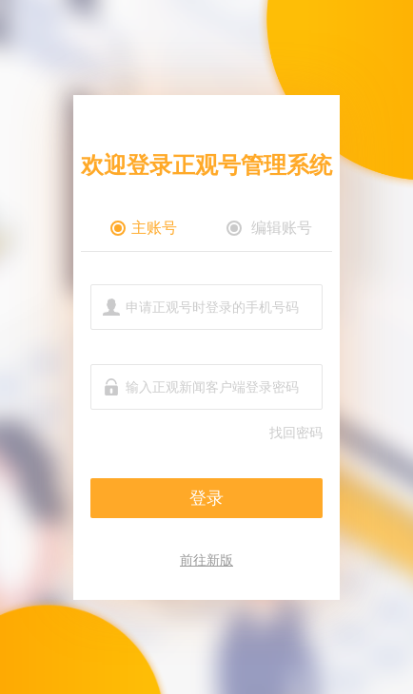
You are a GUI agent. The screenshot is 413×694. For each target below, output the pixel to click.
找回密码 (296, 432)
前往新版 (206, 560)
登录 (206, 498)
